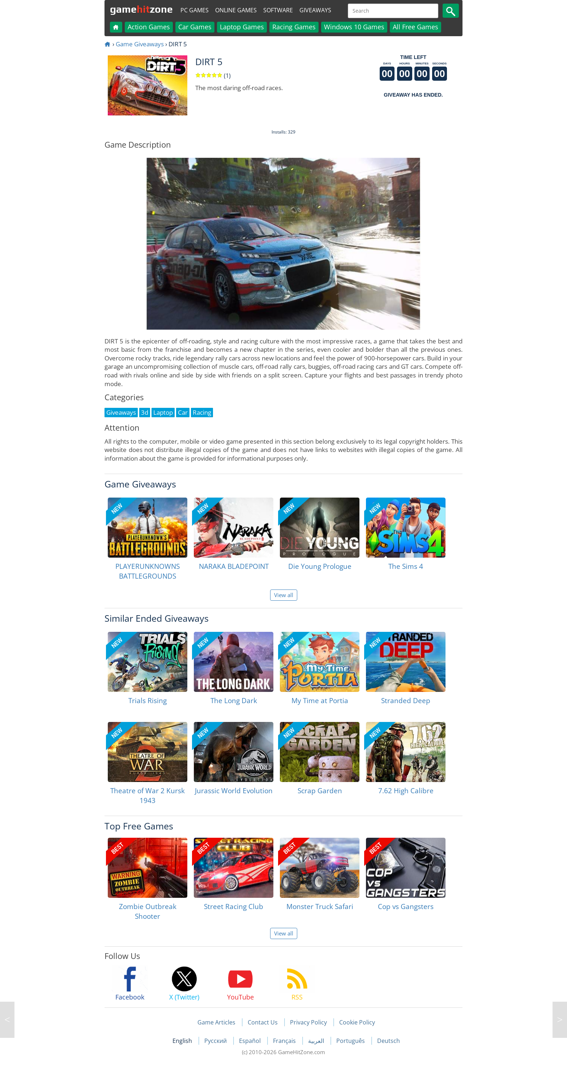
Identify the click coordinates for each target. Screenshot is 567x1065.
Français (285, 1041)
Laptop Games (242, 26)
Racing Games (294, 26)
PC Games (194, 10)
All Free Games (415, 26)
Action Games (149, 26)
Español (250, 1041)
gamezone (141, 9)
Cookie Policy (357, 1022)
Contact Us (263, 1022)
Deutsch (388, 1041)
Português (351, 1041)
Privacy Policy (308, 1022)
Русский (216, 1041)
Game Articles (216, 1022)
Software (278, 10)
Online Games (236, 10)
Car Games (195, 26)
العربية (316, 1041)
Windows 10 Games (354, 26)
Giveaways (315, 10)
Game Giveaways (140, 44)
